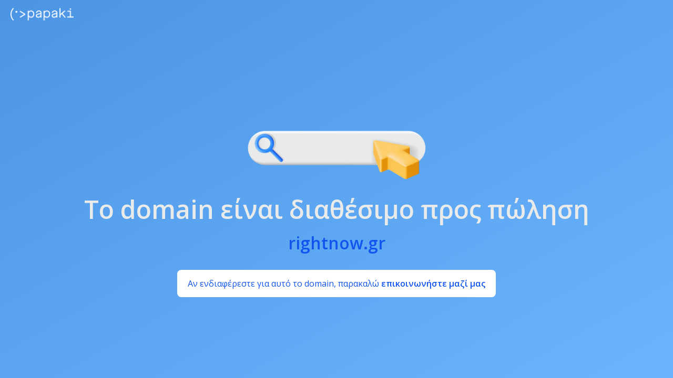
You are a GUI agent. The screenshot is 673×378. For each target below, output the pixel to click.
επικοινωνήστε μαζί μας (433, 283)
